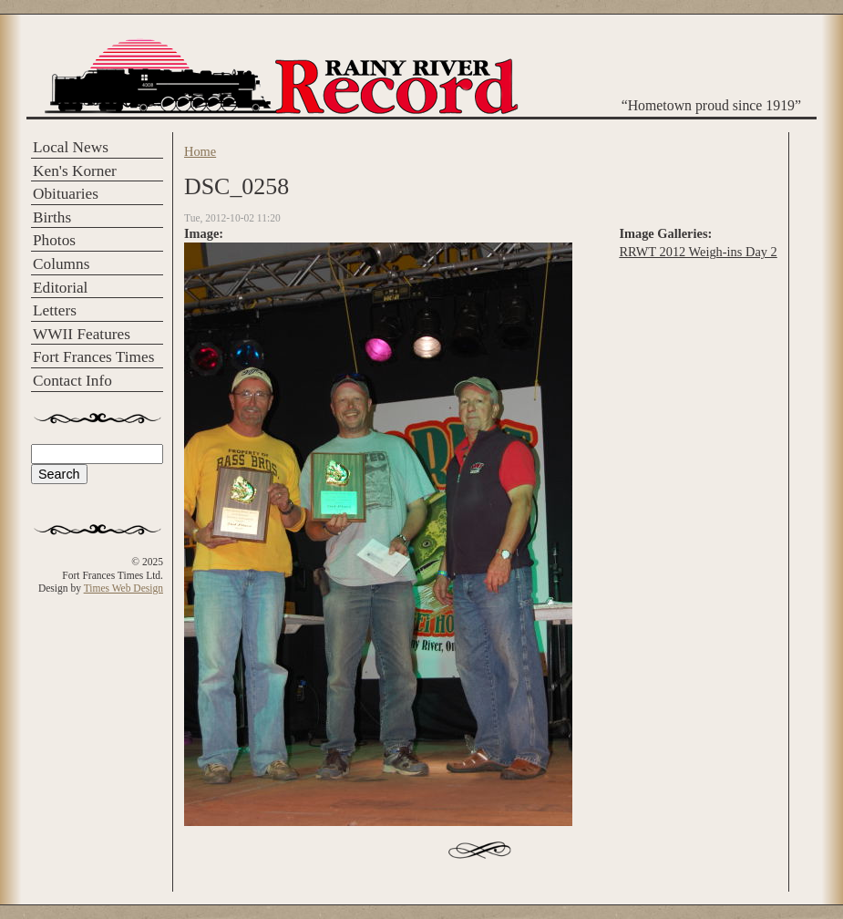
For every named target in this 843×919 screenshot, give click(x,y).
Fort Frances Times (93, 357)
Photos (54, 240)
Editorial (60, 287)
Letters (55, 310)
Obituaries (65, 193)
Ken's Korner (75, 171)
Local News (70, 147)
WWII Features (81, 334)
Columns (61, 264)
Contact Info (72, 380)
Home (200, 151)
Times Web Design (123, 588)
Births (52, 217)
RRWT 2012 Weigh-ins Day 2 (697, 251)
